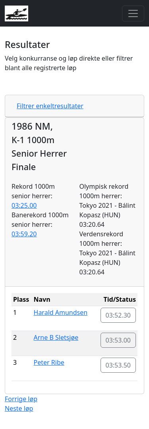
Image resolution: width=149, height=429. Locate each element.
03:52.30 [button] (118, 315)
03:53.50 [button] (118, 365)
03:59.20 (24, 234)
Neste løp (19, 408)
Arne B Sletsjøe (56, 337)
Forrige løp (21, 399)
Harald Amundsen (61, 312)
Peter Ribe (49, 362)
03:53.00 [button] (118, 340)
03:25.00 (24, 205)
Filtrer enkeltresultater (50, 106)
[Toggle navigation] (133, 13)
